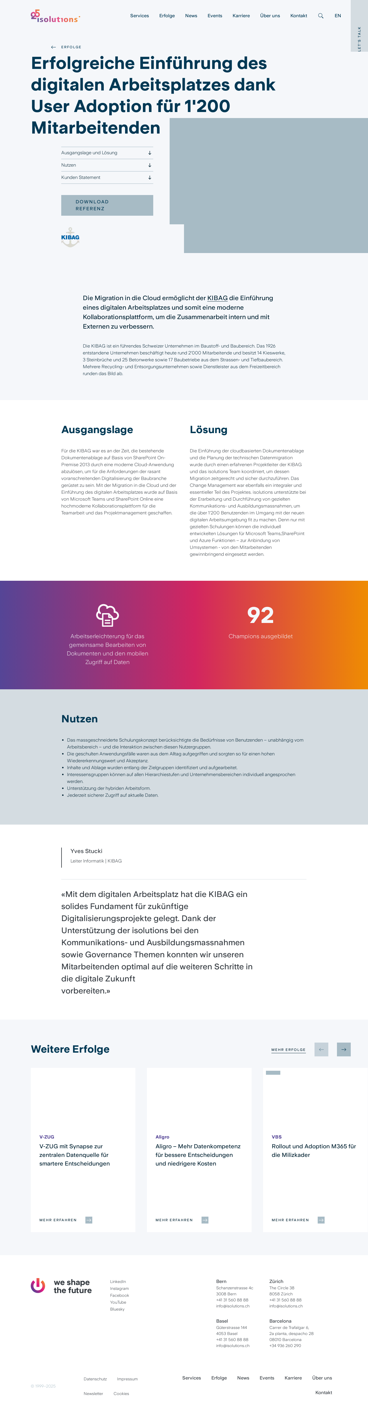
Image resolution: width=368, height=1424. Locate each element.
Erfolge (167, 15)
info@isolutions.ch (233, 1306)
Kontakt (298, 15)
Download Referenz (92, 205)
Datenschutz (95, 1379)
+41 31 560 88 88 (232, 1300)
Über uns (270, 15)
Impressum (127, 1379)
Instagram (119, 1288)
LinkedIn (118, 1281)
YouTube (118, 1302)
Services (139, 15)
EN (338, 15)
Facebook (119, 1295)
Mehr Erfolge (288, 1050)
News (191, 15)
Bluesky (117, 1309)
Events (215, 15)
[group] (83, 1150)
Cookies (121, 1393)
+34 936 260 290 (285, 1345)
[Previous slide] (321, 1049)
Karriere (241, 15)
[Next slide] (344, 1049)
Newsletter (93, 1393)
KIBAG (217, 298)
